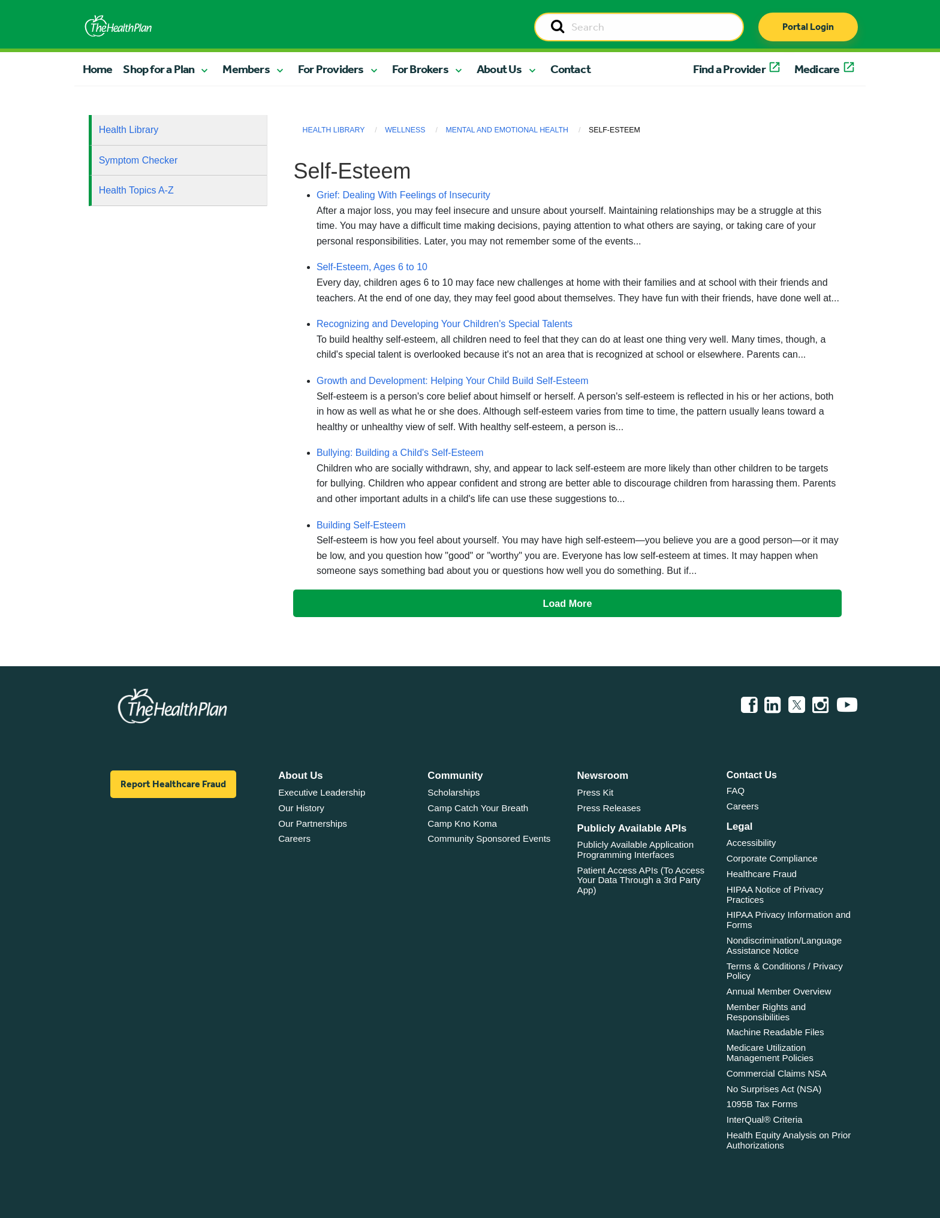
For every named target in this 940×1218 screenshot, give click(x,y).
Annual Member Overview (779, 991)
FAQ (736, 790)
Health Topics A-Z (136, 190)
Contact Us (752, 775)
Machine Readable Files (775, 1032)
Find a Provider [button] (729, 69)
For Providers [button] (331, 69)
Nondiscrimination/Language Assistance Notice (784, 945)
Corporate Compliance (772, 858)
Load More (567, 603)
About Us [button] (499, 69)
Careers (294, 838)
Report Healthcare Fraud (173, 784)
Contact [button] (570, 69)
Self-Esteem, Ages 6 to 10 (372, 267)
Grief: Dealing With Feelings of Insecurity (403, 195)
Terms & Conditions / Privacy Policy (785, 971)
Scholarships (453, 792)
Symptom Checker (138, 160)
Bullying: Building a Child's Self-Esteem (400, 453)
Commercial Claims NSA (777, 1073)
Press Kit (595, 792)
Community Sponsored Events (488, 838)
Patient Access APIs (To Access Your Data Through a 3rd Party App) (641, 880)
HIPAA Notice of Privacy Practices (775, 894)
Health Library (129, 130)
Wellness (405, 130)
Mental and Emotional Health (506, 130)
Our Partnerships (312, 823)
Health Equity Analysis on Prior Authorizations (789, 1140)
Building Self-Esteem (361, 525)
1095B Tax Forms (762, 1104)
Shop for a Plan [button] (158, 69)
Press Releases (609, 808)
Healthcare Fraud (762, 874)
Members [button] (245, 69)
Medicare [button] (817, 69)
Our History (301, 808)
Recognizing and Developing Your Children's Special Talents (445, 324)
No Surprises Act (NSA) (774, 1089)
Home (98, 69)
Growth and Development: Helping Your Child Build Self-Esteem (453, 381)
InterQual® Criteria (765, 1119)
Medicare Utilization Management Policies (770, 1052)
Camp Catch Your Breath (477, 808)
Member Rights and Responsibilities (766, 1012)
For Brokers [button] (420, 69)
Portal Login (808, 26)
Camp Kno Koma (462, 823)
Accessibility (751, 843)
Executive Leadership (321, 792)
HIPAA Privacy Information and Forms (789, 919)
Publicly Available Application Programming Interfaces (635, 849)
